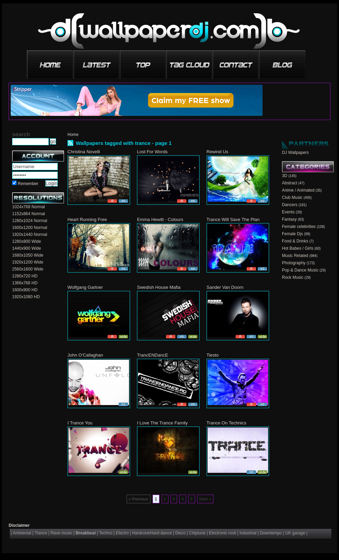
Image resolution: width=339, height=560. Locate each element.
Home (73, 134)
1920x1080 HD (26, 296)
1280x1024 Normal (29, 220)
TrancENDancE (152, 355)
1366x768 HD (24, 283)
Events (288, 212)
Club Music (292, 197)
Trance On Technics (226, 422)
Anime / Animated (298, 190)
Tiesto (213, 355)
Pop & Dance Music (300, 270)
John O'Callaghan (85, 355)
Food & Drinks (295, 241)
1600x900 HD (24, 289)
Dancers (289, 204)
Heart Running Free (87, 219)
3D (284, 175)
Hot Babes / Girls (297, 248)
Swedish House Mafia (159, 287)
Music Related (295, 255)
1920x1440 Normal (29, 234)
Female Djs (292, 233)
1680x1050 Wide (27, 255)
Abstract (289, 183)
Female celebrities (298, 226)
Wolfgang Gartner (85, 287)
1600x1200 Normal (29, 227)
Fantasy (289, 219)
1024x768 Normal (28, 206)
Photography (293, 262)
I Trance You (79, 422)
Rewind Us (217, 151)
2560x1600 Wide (27, 269)
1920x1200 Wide (27, 262)
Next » (205, 499)
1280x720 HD (24, 276)
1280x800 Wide (26, 241)
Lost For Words (152, 151)
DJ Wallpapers (295, 152)
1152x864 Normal (28, 213)
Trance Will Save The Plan (233, 219)
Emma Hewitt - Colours (160, 219)
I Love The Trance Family (162, 422)
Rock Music (292, 277)
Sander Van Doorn (225, 287)
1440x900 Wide (26, 248)
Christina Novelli (83, 151)
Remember (28, 183)
